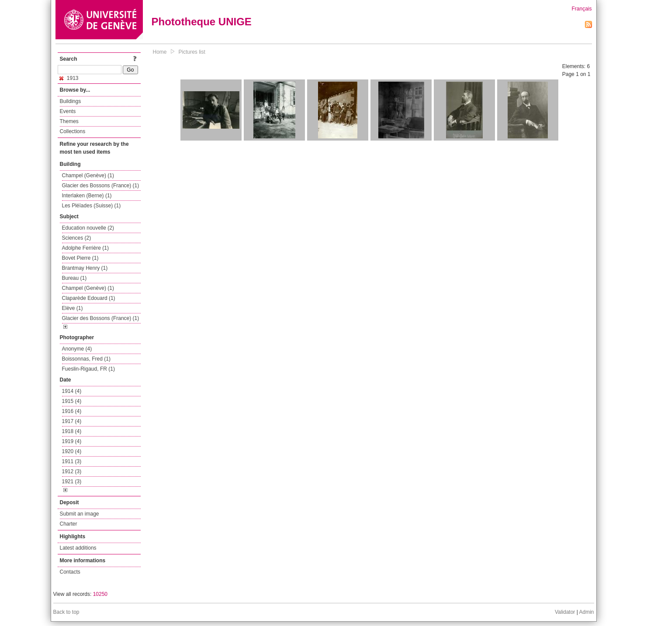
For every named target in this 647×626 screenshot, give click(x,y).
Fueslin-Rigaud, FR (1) (88, 369)
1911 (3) (72, 461)
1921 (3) (72, 481)
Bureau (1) (74, 278)
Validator (565, 612)
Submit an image (79, 514)
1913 (69, 78)
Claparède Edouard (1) (88, 298)
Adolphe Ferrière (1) (85, 248)
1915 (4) (72, 401)
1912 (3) (72, 471)
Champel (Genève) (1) (88, 175)
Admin (586, 612)
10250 (100, 594)
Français (581, 9)
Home (160, 52)
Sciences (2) (76, 238)
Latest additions (78, 548)
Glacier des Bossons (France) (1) (100, 185)
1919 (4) (72, 441)
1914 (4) (72, 391)
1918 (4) (72, 431)
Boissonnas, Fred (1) (86, 359)
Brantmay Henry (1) (85, 268)
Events (68, 111)
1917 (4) (72, 421)
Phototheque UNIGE (202, 22)
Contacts (70, 572)
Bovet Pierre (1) (80, 258)
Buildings (70, 101)
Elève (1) (72, 308)
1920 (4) (72, 451)
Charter (68, 524)
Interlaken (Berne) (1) (87, 196)
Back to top (66, 612)
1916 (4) (72, 411)
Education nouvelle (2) (88, 228)
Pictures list (192, 52)
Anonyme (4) (77, 349)
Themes (69, 121)
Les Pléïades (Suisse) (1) (91, 206)
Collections (73, 131)
